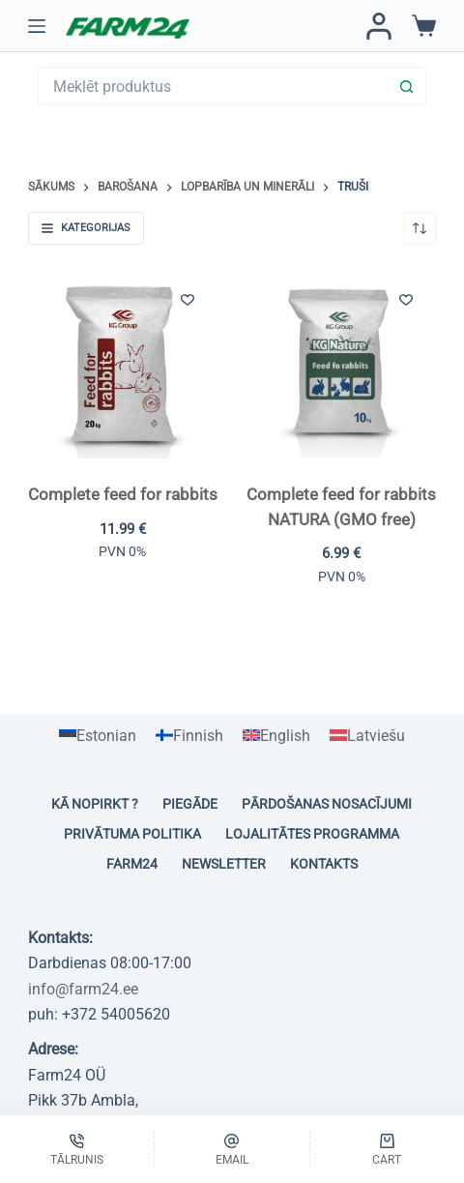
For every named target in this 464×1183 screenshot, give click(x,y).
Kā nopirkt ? (94, 804)
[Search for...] (213, 86)
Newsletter (224, 864)
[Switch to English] (276, 736)
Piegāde (190, 804)
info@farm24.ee (83, 989)
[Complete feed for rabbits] (123, 363)
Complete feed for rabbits (123, 494)
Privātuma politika (132, 834)
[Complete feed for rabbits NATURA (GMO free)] (341, 363)
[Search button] (407, 86)
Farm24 (132, 864)
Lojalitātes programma (312, 834)
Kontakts (324, 864)
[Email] (231, 1149)
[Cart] (387, 1149)
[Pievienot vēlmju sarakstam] (187, 298)
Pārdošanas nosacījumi (327, 804)
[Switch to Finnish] (189, 736)
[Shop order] (419, 228)
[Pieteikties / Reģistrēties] (378, 26)
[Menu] (36, 26)
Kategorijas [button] (86, 228)
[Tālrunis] (77, 1149)
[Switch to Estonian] (97, 736)
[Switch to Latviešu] (367, 736)
